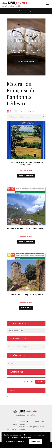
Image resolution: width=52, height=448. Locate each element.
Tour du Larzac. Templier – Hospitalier (26, 294)
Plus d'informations (15, 442)
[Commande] (26, 116)
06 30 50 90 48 (38, 422)
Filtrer (40, 382)
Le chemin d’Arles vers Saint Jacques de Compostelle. (26, 163)
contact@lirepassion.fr (35, 427)
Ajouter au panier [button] (26, 175)
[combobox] (26, 347)
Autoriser (35, 442)
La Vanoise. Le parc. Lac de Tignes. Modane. (26, 228)
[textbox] (25, 346)
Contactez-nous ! (26, 62)
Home (21, 11)
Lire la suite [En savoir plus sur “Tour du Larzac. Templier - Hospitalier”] (26, 307)
